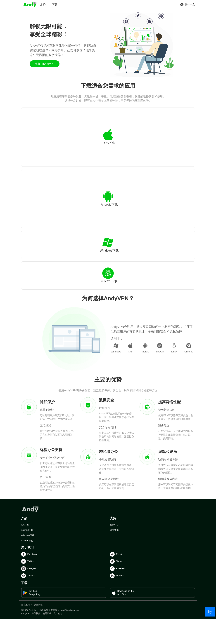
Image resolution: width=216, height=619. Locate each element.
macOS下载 (27, 540)
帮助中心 (114, 524)
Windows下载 (27, 535)
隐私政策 (25, 604)
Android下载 (27, 530)
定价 (43, 4)
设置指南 (114, 530)
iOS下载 (25, 524)
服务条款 (38, 604)
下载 (54, 4)
